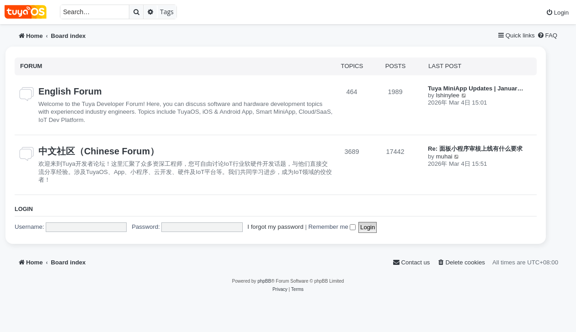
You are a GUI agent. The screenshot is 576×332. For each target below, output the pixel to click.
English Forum (69, 91)
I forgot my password (275, 226)
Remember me (332, 226)
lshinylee (447, 95)
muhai (444, 156)
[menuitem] (557, 12)
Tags (167, 11)
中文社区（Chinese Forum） (98, 151)
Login (24, 209)
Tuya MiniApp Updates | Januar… (475, 88)
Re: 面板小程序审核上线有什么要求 (475, 148)
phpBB (264, 281)
